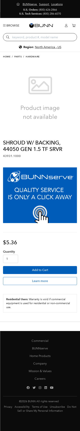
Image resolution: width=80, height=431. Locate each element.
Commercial (40, 341)
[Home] (18, 4)
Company (40, 363)
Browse (11, 25)
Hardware (33, 56)
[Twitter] (34, 388)
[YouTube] (51, 388)
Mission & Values (40, 371)
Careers (40, 378)
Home (6, 56)
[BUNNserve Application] (40, 195)
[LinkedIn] (45, 388)
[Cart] (74, 26)
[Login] (66, 26)
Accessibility (22, 406)
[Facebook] (28, 388)
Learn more (40, 281)
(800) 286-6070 (52, 13)
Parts (18, 56)
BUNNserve (40, 348)
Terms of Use (40, 406)
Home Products (40, 356)
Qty (9, 251)
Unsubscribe (57, 406)
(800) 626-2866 (48, 9)
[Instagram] (40, 388)
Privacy (8, 406)
